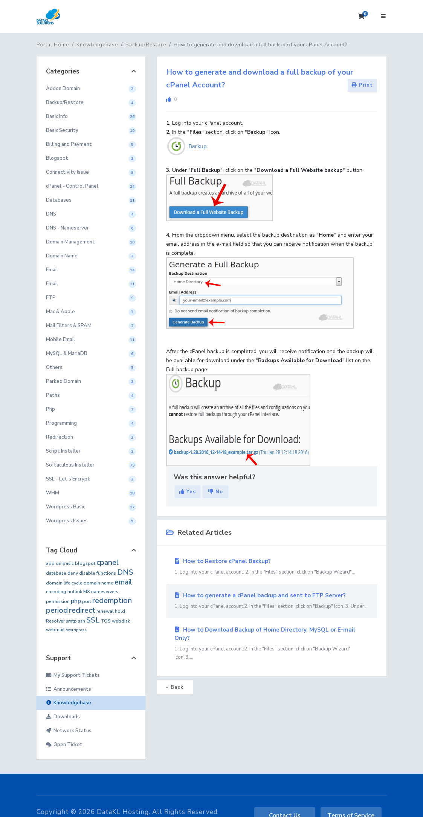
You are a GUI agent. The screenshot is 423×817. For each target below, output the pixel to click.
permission (58, 601)
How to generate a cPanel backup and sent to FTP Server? (271, 601)
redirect (82, 610)
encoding (56, 592)
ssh (81, 621)
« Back (174, 687)
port (86, 601)
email (123, 582)
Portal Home (53, 44)
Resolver (55, 621)
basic (68, 563)
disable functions (97, 573)
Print (362, 85)
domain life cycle (64, 583)
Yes (187, 491)
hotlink (74, 592)
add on (53, 563)
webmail (55, 630)
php (76, 601)
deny (72, 573)
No (215, 491)
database (56, 573)
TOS (106, 621)
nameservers (104, 592)
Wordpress (76, 630)
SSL (93, 620)
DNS (125, 572)
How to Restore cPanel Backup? (271, 566)
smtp (71, 621)
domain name (98, 583)
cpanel (107, 562)
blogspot (85, 563)
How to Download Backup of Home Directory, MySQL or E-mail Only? (271, 643)
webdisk (121, 621)
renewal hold (110, 611)
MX (86, 592)
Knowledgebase (97, 44)
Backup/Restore (145, 44)
